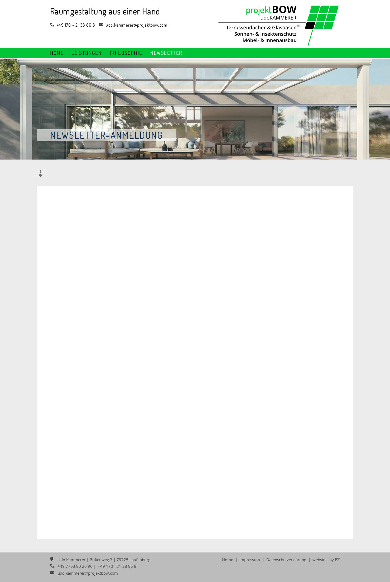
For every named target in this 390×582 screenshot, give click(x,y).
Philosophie (126, 52)
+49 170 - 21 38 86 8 (72, 25)
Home (57, 52)
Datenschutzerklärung (286, 559)
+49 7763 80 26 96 (71, 566)
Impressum (249, 559)
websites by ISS (326, 559)
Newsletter (166, 52)
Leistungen (86, 52)
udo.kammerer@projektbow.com (133, 25)
